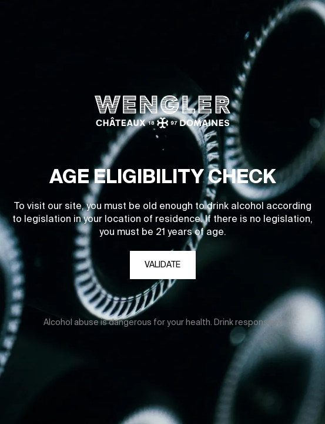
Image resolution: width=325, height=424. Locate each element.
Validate (162, 265)
